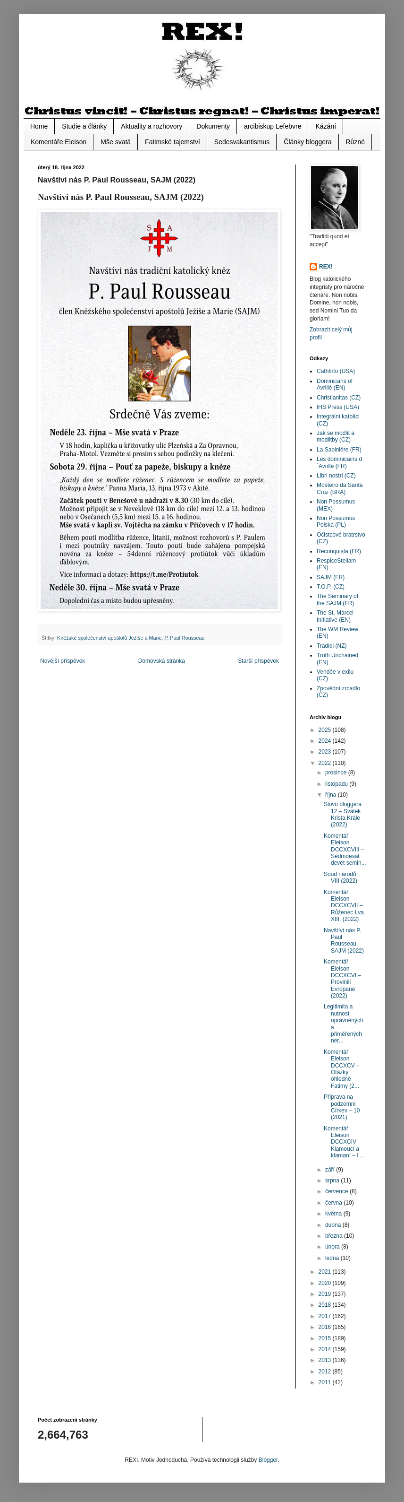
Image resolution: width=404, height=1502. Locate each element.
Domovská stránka (161, 661)
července (337, 1191)
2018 (326, 1305)
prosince (336, 772)
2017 (326, 1316)
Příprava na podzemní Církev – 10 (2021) (342, 1107)
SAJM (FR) (331, 577)
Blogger (268, 1460)
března (334, 1236)
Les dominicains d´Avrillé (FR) (339, 462)
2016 (326, 1327)
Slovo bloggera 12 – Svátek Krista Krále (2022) (343, 814)
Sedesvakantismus (242, 142)
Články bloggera (307, 142)
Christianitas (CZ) (339, 397)
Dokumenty (213, 126)
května (334, 1213)
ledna (333, 1258)
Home (39, 126)
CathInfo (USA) (336, 371)
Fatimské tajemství (172, 142)
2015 (326, 1338)
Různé (355, 142)
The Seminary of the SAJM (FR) (337, 599)
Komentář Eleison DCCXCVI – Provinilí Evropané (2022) (342, 978)
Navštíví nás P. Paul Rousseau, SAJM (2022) (344, 940)
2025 (326, 730)
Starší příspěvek (258, 661)
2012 (326, 1371)
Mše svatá (116, 142)
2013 (326, 1360)
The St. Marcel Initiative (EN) (335, 616)
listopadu (337, 784)
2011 (326, 1382)
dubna (334, 1225)
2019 (326, 1294)
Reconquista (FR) (339, 551)
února (333, 1246)
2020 (326, 1283)
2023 (326, 751)
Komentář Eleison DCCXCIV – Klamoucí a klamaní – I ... (344, 1142)
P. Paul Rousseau (184, 638)
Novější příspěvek (62, 661)
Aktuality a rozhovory (151, 126)
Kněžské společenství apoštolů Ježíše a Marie (109, 638)
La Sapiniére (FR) (339, 449)
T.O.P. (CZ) (331, 586)
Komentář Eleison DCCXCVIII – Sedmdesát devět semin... (345, 850)
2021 (326, 1271)
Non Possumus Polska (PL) (336, 521)
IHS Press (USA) (338, 407)
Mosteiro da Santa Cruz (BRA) (339, 488)
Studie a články (84, 126)
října (331, 794)
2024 (326, 741)
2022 (326, 763)
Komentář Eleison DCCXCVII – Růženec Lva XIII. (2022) (344, 906)
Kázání (325, 126)
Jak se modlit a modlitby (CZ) (335, 436)
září (330, 1169)
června (334, 1202)
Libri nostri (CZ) (336, 475)
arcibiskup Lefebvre (272, 126)
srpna (333, 1180)
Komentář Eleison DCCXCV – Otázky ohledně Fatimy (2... (342, 1069)
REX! (326, 266)
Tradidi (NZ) (332, 645)
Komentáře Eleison (58, 142)
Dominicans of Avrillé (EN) (335, 384)
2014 (326, 1349)
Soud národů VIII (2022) (340, 877)
